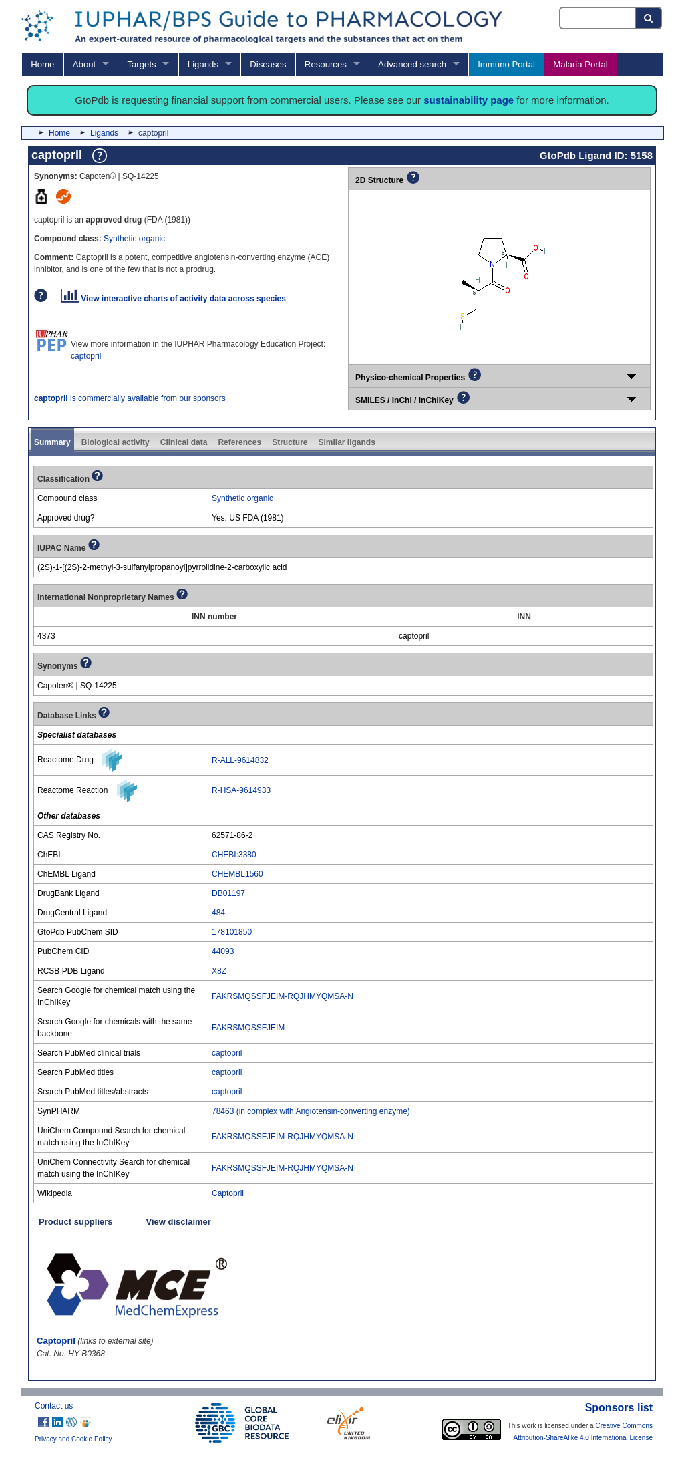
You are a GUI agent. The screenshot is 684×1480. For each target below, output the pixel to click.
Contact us (54, 1406)
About (84, 64)
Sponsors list (619, 1407)
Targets (141, 64)
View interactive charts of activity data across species (173, 298)
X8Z (219, 971)
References (239, 442)
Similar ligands (346, 442)
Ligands (203, 64)
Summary (52, 442)
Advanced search (412, 64)
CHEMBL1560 (237, 874)
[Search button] (649, 18)
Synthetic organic (134, 238)
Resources (326, 64)
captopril (86, 356)
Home (42, 64)
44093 (223, 951)
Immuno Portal (506, 64)
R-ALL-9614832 (240, 760)
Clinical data (184, 442)
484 (218, 912)
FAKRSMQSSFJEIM (248, 1027)
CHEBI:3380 (234, 854)
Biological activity (115, 442)
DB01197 (228, 893)
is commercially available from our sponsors (130, 398)
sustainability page (468, 100)
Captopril (228, 1193)
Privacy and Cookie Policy (73, 1439)
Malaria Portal (580, 64)
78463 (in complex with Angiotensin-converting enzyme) (311, 1111)
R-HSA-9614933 (241, 790)
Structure (289, 442)
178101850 (232, 932)
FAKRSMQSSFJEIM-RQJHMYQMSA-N (282, 996)
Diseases (268, 64)
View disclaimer (178, 1222)
